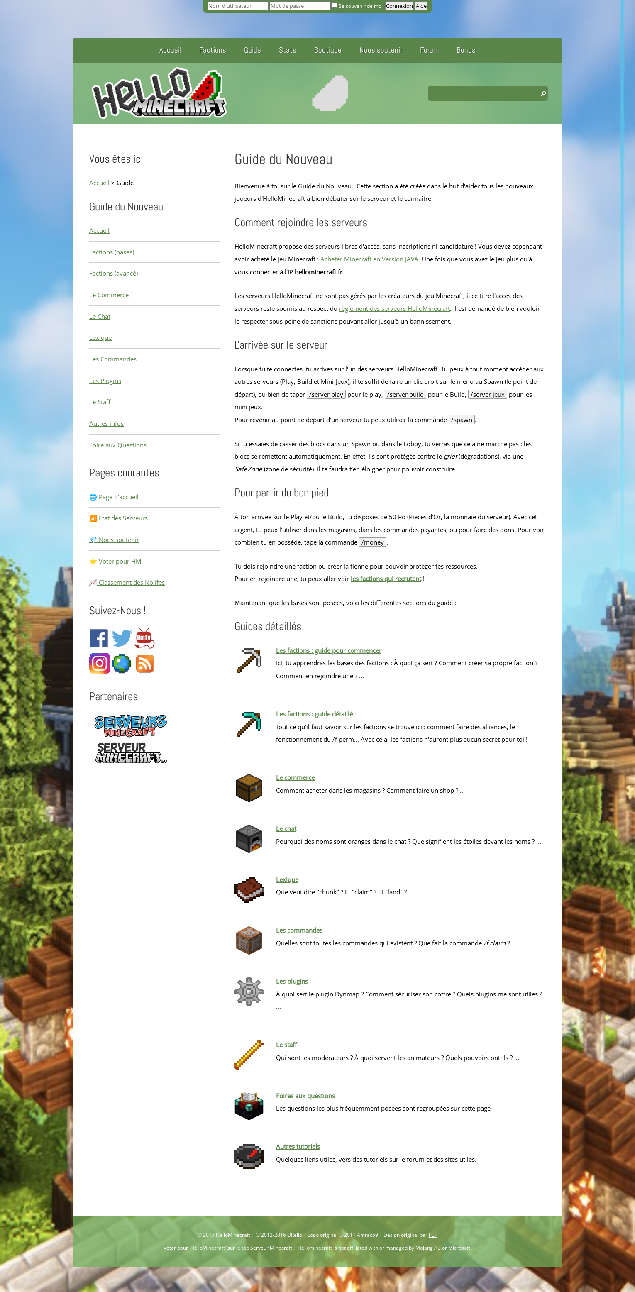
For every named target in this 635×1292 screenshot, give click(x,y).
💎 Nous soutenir (114, 539)
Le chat (286, 828)
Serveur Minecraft (271, 1247)
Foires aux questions (305, 1096)
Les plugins (292, 981)
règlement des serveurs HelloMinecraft (394, 308)
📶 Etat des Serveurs (118, 518)
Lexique (100, 337)
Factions (212, 50)
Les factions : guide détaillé (314, 714)
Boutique (328, 50)
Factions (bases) (111, 252)
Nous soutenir (380, 50)
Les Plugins (105, 380)
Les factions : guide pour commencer (328, 650)
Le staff (286, 1044)
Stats (287, 50)
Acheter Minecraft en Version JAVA (369, 259)
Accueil (170, 50)
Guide (252, 50)
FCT (433, 1234)
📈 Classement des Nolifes (127, 582)
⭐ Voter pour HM (115, 561)
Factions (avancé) (113, 273)
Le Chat (99, 316)
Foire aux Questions (118, 445)
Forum (429, 50)
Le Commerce (109, 295)
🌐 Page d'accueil (114, 497)
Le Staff (99, 402)
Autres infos (106, 423)
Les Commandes (113, 359)
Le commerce (295, 777)
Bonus (466, 50)
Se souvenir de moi (358, 6)
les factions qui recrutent (386, 578)
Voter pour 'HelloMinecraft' (195, 1247)
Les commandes (299, 930)
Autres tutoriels (298, 1146)
